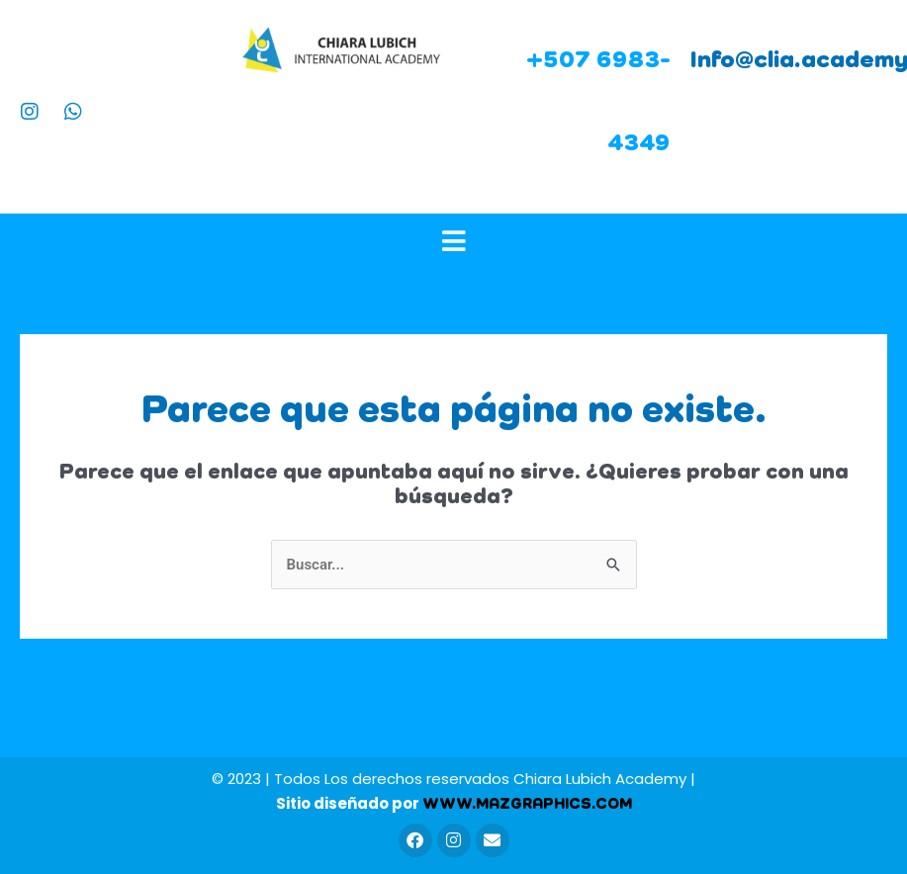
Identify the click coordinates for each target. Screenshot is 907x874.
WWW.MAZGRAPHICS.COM (527, 804)
